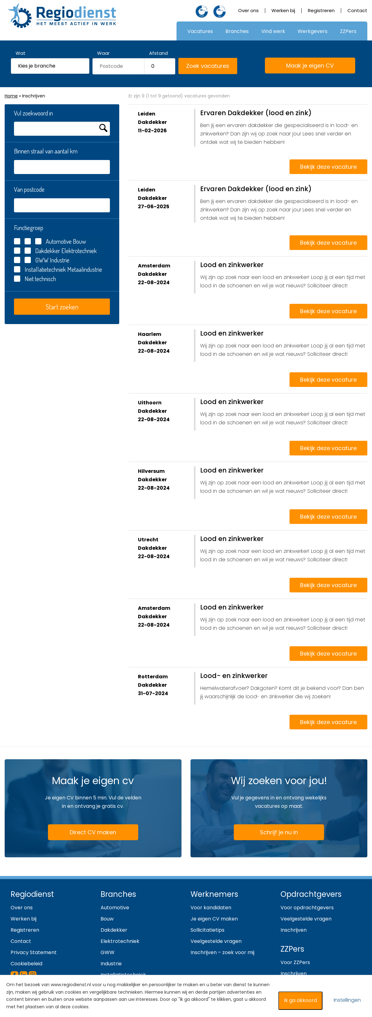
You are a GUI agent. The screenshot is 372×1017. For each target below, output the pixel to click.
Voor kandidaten (211, 907)
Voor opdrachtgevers (307, 907)
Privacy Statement (34, 952)
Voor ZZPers (295, 962)
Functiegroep (28, 228)
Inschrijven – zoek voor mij (222, 952)
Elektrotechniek (120, 941)
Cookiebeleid (26, 963)
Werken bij (283, 10)
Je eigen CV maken (214, 918)
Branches (237, 31)
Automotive (115, 907)
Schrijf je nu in (279, 832)
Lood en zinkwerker (232, 264)
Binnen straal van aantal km (46, 151)
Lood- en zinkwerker (234, 675)
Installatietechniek (45, 269)
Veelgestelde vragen (216, 941)
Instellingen (347, 1000)
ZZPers (348, 31)
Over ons (248, 10)
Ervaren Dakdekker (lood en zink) (256, 112)
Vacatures (200, 31)
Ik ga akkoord (300, 1000)
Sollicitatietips (207, 930)
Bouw (107, 918)
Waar (103, 53)
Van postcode (29, 189)
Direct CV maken (85, 832)
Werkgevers (312, 31)
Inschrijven (293, 930)
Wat (21, 53)
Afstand (158, 53)
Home (11, 96)
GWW (42, 260)
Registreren (321, 10)
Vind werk (273, 31)
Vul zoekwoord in (33, 113)
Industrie (111, 963)
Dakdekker (47, 251)
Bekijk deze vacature (328, 167)
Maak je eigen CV (302, 66)
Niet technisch (40, 279)
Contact (357, 10)
